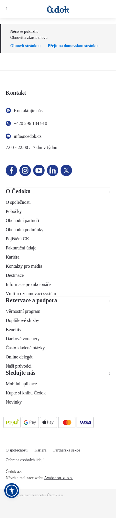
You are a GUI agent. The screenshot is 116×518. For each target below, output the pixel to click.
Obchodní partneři (22, 220)
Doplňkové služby (22, 320)
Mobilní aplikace (21, 383)
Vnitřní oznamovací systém (31, 293)
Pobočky (14, 211)
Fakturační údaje (21, 247)
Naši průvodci (18, 366)
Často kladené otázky (25, 347)
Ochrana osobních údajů (25, 460)
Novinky (14, 402)
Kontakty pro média (24, 266)
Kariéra (12, 257)
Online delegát (19, 356)
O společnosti (18, 202)
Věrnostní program (23, 311)
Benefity (13, 329)
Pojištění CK (17, 238)
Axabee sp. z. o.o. (58, 478)
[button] (12, 491)
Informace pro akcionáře (28, 284)
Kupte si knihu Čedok (26, 392)
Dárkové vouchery (23, 338)
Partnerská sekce (66, 450)
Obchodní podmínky (24, 229)
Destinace (15, 275)
